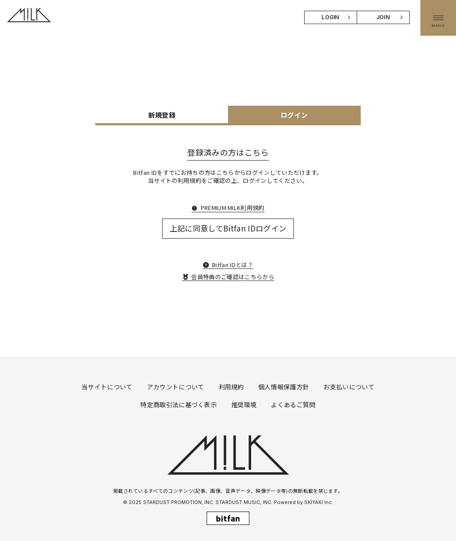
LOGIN (330, 17)
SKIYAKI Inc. (318, 502)
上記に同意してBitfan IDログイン (228, 228)
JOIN (383, 17)
